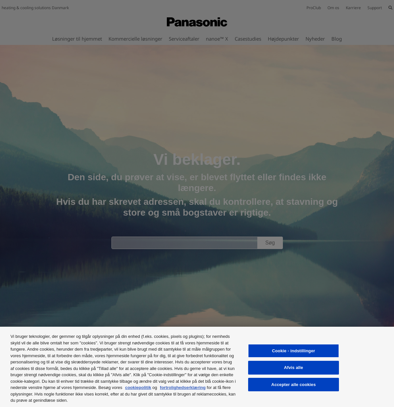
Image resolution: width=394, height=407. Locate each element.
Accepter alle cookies (293, 384)
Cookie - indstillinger (293, 350)
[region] (197, 367)
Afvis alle (293, 367)
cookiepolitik (138, 387)
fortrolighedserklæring (183, 387)
